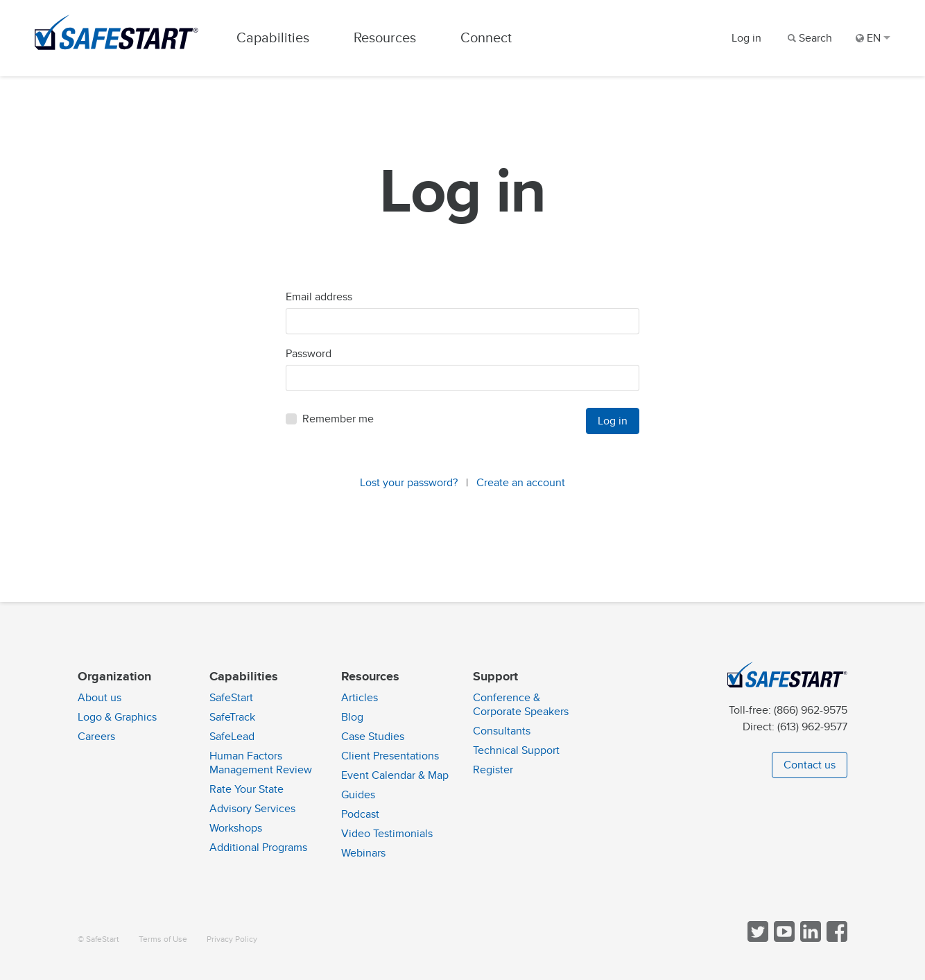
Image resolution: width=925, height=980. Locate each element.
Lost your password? (409, 483)
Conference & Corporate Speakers (521, 705)
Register (493, 770)
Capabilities (272, 37)
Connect (486, 37)
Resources (385, 37)
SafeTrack (232, 717)
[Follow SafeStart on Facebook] (835, 938)
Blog (352, 717)
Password (308, 354)
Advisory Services (252, 809)
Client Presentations (390, 756)
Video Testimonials (387, 834)
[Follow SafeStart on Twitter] (756, 938)
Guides (358, 795)
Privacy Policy (232, 939)
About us (99, 698)
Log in (746, 38)
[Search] (808, 38)
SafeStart (231, 698)
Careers (96, 736)
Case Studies (372, 736)
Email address (319, 297)
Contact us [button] (810, 765)
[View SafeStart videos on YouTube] (783, 938)
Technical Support (516, 750)
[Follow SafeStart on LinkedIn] (809, 938)
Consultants (501, 731)
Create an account (520, 483)
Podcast (360, 814)
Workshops (235, 828)
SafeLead (231, 736)
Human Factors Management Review (260, 763)
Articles (359, 698)
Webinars (363, 853)
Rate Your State (246, 789)
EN (873, 38)
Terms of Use (163, 939)
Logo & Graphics (117, 717)
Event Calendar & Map (395, 775)
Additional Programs (258, 847)
